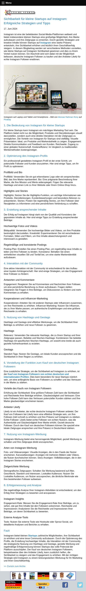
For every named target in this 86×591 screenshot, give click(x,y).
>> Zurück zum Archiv (14, 566)
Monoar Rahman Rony (68, 117)
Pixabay (7, 119)
